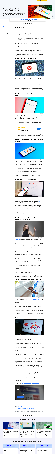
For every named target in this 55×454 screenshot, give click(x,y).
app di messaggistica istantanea (38, 115)
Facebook (27, 23)
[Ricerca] (50, 2)
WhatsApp (29, 23)
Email (31, 23)
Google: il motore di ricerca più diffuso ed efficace (30, 383)
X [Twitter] (25, 23)
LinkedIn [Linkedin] (23, 23)
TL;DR (22, 27)
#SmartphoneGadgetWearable (30, 408)
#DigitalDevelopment (24, 408)
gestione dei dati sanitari (36, 299)
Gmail (39, 201)
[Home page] (27, 2)
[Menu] (5, 2)
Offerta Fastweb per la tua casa (41, 0)
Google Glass (17, 239)
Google (32, 78)
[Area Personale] (51, 2)
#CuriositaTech (19, 408)
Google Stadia (35, 337)
